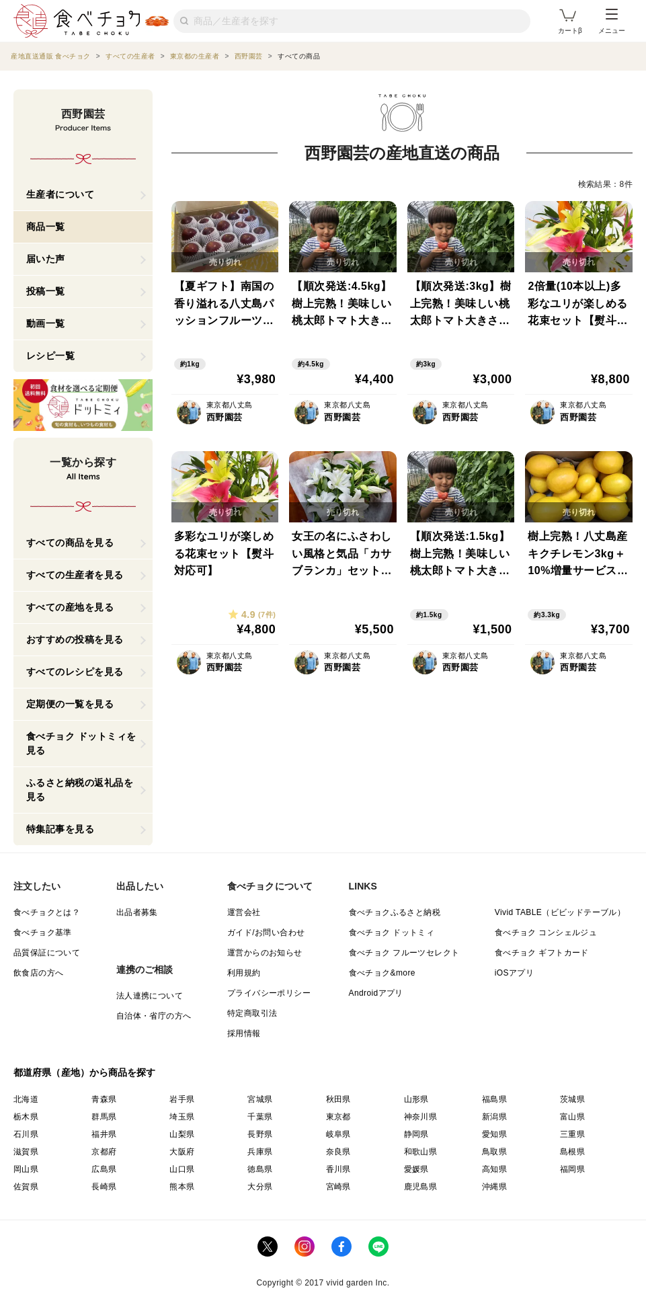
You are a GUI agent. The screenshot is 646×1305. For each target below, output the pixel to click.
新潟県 (494, 1116)
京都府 (103, 1151)
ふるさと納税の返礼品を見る (80, 789)
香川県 (338, 1169)
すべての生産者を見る (75, 574)
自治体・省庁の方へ (154, 1016)
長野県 (259, 1134)
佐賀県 (25, 1186)
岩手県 (181, 1099)
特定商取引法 (252, 1013)
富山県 (572, 1116)
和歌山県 (421, 1151)
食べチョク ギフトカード (542, 952)
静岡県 (416, 1134)
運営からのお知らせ (264, 952)
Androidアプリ (376, 993)
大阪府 (181, 1151)
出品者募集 (137, 912)
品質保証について (46, 952)
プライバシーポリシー (269, 993)
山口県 (181, 1169)
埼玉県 (181, 1116)
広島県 (103, 1169)
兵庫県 (259, 1151)
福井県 (103, 1134)
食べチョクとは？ (46, 912)
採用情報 (244, 1033)
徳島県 (259, 1169)
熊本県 (181, 1186)
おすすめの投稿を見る (75, 639)
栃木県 (25, 1116)
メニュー (611, 21)
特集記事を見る (60, 829)
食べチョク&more (382, 973)
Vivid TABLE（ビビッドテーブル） (560, 912)
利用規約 (244, 973)
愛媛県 (416, 1169)
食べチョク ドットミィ (392, 932)
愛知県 (494, 1134)
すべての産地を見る (70, 607)
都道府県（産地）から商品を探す (84, 1072)
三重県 (572, 1134)
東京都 (338, 1116)
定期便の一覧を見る (70, 704)
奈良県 (338, 1151)
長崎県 (103, 1186)
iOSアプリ (514, 973)
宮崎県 (338, 1186)
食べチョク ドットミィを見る (81, 743)
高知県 (494, 1169)
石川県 (25, 1134)
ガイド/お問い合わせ (266, 932)
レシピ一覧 (50, 355)
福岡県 (572, 1169)
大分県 (259, 1186)
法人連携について (149, 995)
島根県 (572, 1151)
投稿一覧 (45, 291)
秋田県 (338, 1099)
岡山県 (25, 1169)
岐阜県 (338, 1134)
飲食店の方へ (38, 973)
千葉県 (259, 1116)
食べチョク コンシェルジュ (546, 932)
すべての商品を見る (70, 542)
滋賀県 (25, 1151)
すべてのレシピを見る (75, 671)
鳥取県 (494, 1151)
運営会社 (244, 912)
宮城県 (259, 1099)
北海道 (25, 1099)
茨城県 (572, 1099)
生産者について (60, 194)
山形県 (416, 1099)
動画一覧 (45, 323)
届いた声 (45, 258)
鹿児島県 (421, 1186)
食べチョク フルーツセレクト (404, 952)
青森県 (103, 1099)
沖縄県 (494, 1186)
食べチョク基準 (42, 932)
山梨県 (181, 1134)
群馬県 (103, 1116)
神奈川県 (421, 1116)
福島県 (494, 1099)
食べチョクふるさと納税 (394, 912)
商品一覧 (45, 226)
